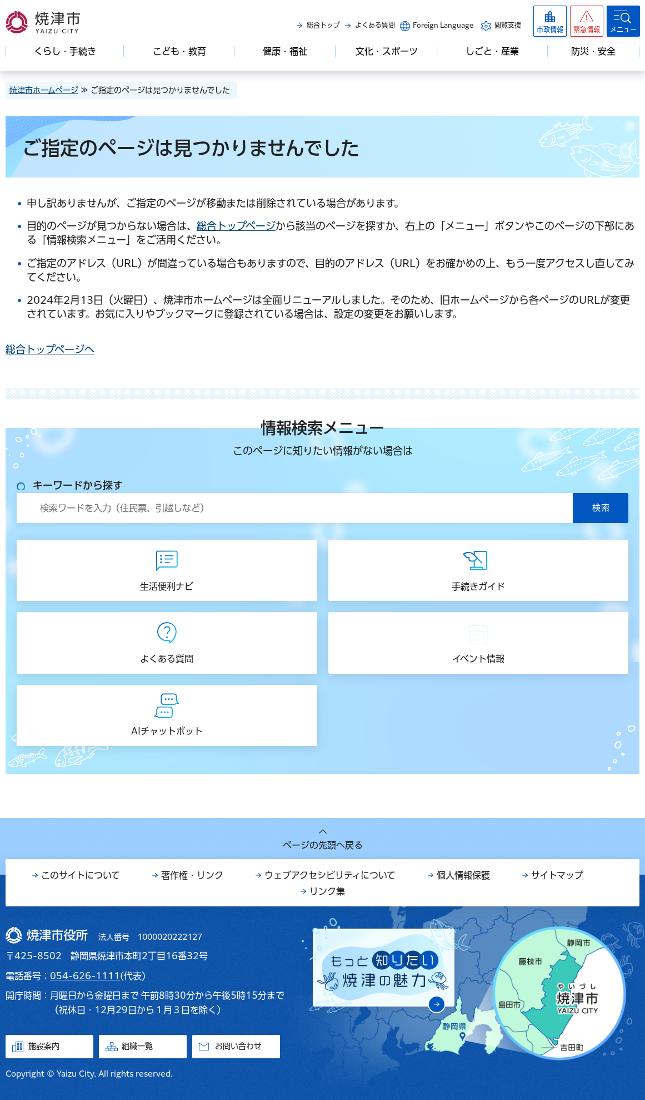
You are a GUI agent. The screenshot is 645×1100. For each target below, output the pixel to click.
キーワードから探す (78, 485)
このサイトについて (80, 875)
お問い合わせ (238, 1046)
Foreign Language (443, 25)
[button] (586, 21)
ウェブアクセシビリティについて (330, 875)
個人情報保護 (463, 875)
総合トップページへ (50, 349)
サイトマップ (557, 875)
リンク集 (327, 891)
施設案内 (43, 1046)
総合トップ (323, 25)
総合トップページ (236, 226)
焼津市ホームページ (43, 90)
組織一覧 (137, 1046)
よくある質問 (375, 25)
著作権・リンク (192, 875)
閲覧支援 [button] (507, 25)
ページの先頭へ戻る (323, 845)
